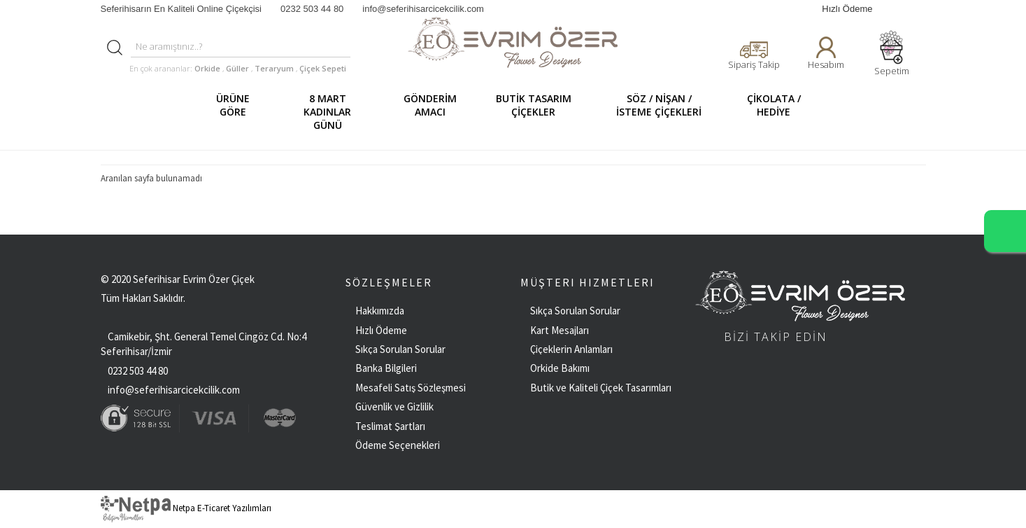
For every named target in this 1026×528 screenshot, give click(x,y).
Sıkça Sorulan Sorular (400, 349)
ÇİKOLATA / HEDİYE (779, 112)
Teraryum (275, 68)
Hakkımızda (379, 310)
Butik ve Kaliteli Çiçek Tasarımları (600, 387)
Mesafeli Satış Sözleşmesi (410, 387)
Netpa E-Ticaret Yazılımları (186, 508)
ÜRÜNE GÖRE (239, 112)
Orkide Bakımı (560, 368)
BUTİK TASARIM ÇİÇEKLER (539, 112)
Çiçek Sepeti (321, 68)
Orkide (207, 68)
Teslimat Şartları (390, 426)
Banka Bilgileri (386, 368)
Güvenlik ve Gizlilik (394, 406)
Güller (238, 68)
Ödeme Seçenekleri (397, 445)
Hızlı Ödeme (847, 9)
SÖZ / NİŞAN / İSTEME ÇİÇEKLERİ (667, 112)
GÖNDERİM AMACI (435, 112)
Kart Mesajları (559, 330)
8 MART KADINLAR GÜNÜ (339, 112)
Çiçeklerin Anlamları (571, 349)
